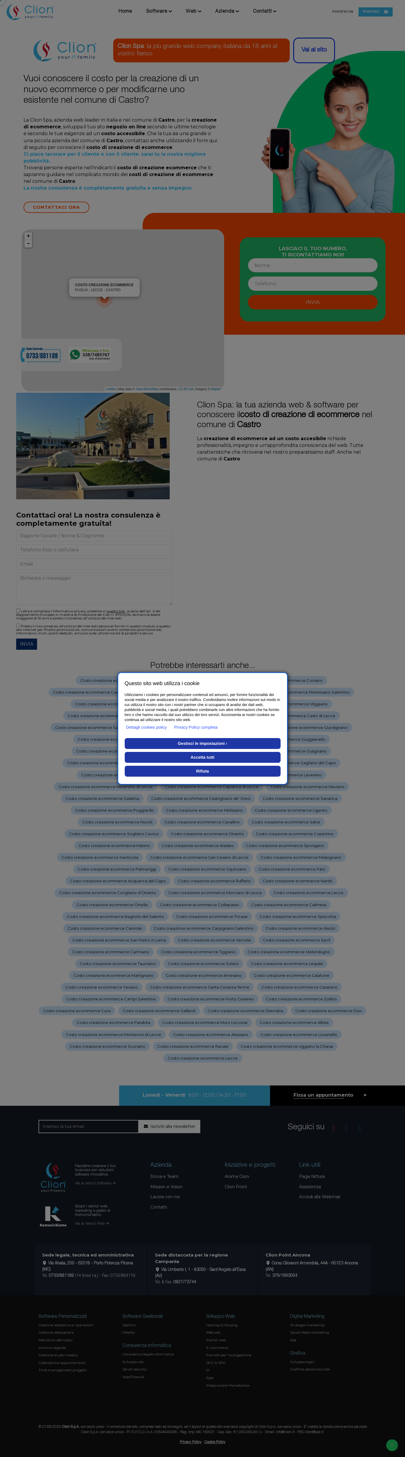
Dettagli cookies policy (146, 727)
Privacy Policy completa (196, 727)
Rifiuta (202, 771)
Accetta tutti (202, 757)
